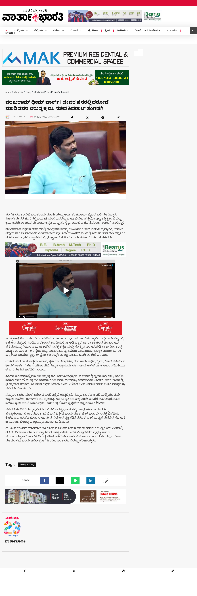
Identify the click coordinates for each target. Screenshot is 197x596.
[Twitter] (59, 480)
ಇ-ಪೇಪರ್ (172, 31)
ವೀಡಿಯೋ (122, 31)
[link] (118, 118)
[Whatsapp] (75, 480)
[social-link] (106, 481)
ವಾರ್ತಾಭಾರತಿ (15, 542)
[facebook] (72, 118)
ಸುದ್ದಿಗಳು (19, 31)
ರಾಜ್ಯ (28, 92)
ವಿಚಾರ (74, 31)
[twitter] (87, 118)
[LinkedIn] (90, 480)
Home (8, 92)
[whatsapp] (103, 118)
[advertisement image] (115, 16)
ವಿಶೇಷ (57, 31)
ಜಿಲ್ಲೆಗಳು (39, 31)
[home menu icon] (6, 31)
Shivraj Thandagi (27, 465)
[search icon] (193, 30)
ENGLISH (10, 33)
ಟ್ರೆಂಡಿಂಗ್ (93, 31)
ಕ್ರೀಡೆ (107, 31)
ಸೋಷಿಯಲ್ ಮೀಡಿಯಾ (147, 31)
